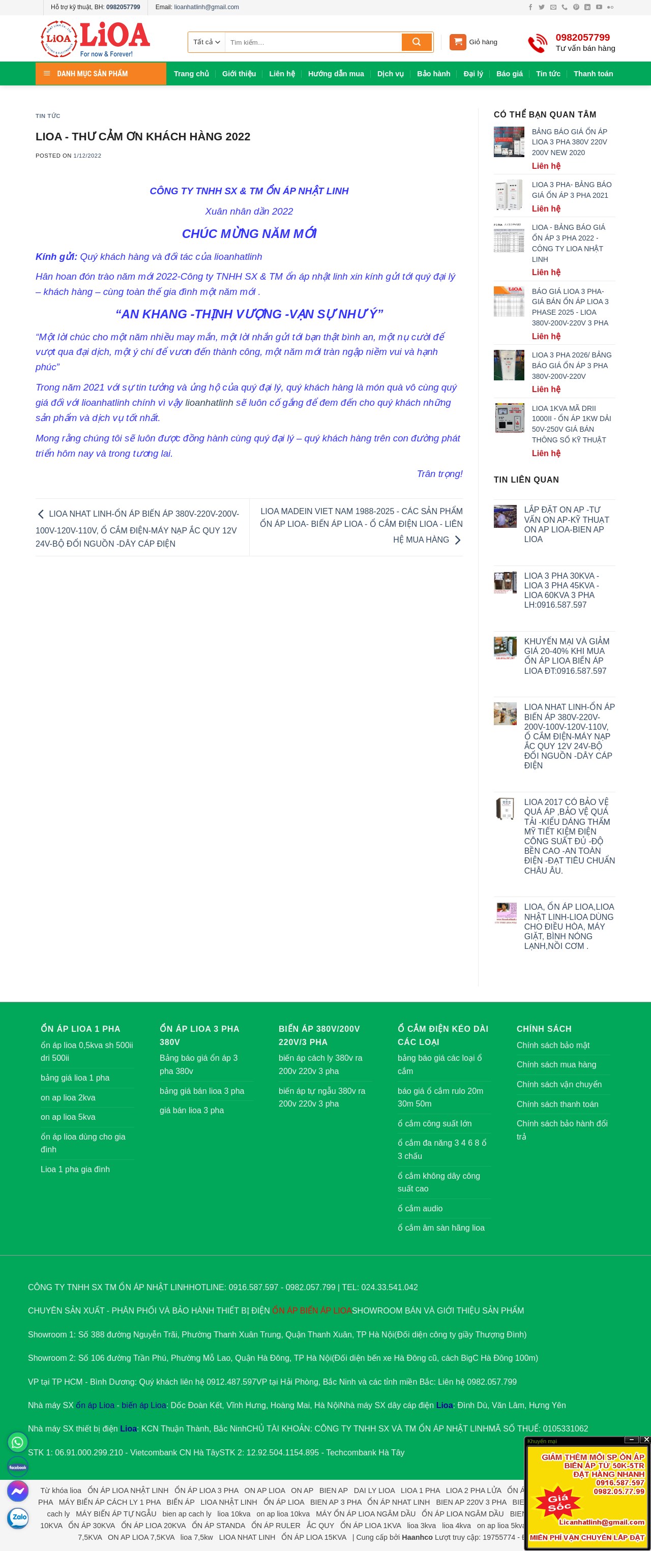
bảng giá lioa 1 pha (75, 1077)
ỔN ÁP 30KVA (91, 1526)
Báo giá (509, 74)
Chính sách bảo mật (553, 1045)
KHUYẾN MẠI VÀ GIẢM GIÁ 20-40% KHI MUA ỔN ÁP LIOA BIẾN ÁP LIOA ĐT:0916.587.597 (567, 656)
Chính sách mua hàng (557, 1064)
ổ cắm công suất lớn (435, 1123)
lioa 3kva (421, 1526)
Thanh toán (593, 74)
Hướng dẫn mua (336, 74)
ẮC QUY (320, 1526)
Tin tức (548, 74)
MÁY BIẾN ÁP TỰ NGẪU (116, 1514)
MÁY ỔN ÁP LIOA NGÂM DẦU (366, 1514)
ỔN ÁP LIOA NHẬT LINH (127, 1490)
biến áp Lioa (144, 1405)
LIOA (342, 1310)
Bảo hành (434, 74)
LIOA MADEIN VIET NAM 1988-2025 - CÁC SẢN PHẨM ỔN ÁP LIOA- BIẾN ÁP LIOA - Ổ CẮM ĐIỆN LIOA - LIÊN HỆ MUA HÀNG (361, 526)
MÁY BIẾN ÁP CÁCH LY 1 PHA (110, 1502)
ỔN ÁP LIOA (283, 1502)
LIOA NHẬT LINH (228, 1502)
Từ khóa (54, 1490)
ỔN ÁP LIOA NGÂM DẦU (463, 1514)
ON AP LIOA (265, 1490)
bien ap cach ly (187, 1514)
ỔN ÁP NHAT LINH (398, 1502)
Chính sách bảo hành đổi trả (562, 1130)
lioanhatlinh (210, 402)
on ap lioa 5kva (68, 1117)
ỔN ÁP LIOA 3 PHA (206, 1490)
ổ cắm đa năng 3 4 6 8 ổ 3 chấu (442, 1149)
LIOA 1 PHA (420, 1490)
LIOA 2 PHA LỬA (473, 1490)
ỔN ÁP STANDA (218, 1526)
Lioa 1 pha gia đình (75, 1169)
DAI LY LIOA (374, 1490)
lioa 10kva (234, 1514)
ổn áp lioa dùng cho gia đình (83, 1143)
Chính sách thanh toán (558, 1104)
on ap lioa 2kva (68, 1097)
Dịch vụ (390, 74)
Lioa (444, 1405)
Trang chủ (191, 74)
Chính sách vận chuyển (559, 1084)
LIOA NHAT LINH (247, 1537)
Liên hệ (282, 74)
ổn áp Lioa (95, 1405)
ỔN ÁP (285, 1310)
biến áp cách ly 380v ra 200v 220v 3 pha (321, 1065)
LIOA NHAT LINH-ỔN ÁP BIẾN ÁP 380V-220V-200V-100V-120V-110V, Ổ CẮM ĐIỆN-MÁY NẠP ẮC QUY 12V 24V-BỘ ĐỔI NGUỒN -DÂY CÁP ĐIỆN (137, 529)
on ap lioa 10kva (283, 1514)
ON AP (302, 1490)
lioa (75, 1490)
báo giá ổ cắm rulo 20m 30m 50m (440, 1098)
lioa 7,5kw (197, 1537)
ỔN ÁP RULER (276, 1526)
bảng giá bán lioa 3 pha (202, 1091)
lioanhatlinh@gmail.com (206, 7)
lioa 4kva (456, 1526)
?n (631, 1440)
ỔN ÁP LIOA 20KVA (153, 1526)
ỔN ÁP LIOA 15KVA (313, 1537)
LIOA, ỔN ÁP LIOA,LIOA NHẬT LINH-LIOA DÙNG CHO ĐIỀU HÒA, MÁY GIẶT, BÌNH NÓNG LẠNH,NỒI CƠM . (569, 926)
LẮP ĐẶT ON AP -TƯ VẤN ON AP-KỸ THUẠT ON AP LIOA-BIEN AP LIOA (566, 524)
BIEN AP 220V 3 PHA (471, 1502)
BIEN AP (333, 1490)
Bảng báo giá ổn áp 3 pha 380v (199, 1065)
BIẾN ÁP (315, 1310)
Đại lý (473, 74)
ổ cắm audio (420, 1208)
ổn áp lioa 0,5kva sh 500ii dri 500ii (87, 1052)
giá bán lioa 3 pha (192, 1110)
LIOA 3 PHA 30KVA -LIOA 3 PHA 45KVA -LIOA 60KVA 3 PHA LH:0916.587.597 (561, 591)
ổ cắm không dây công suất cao (439, 1183)
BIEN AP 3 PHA (336, 1502)
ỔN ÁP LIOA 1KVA (370, 1526)
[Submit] (416, 42)
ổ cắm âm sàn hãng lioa (441, 1228)
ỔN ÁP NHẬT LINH (454, 1428)
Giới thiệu (239, 74)
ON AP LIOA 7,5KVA (141, 1537)
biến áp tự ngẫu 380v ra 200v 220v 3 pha (322, 1098)
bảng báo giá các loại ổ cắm (440, 1065)
